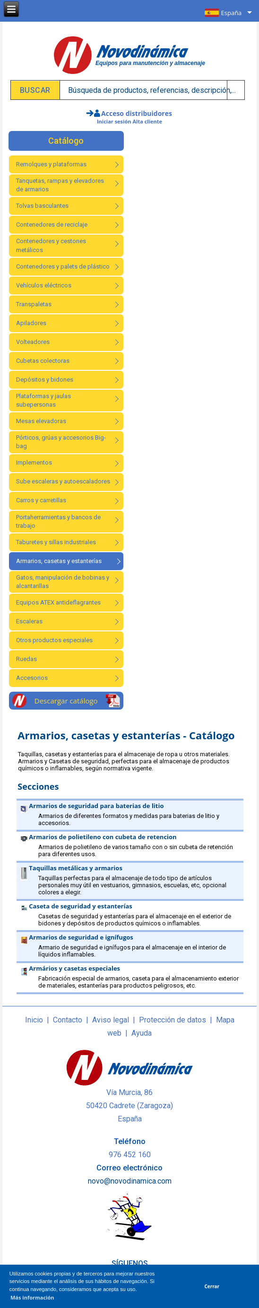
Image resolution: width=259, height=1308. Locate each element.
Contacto (67, 1019)
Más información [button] (32, 1297)
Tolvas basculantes (42, 205)
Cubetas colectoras (42, 360)
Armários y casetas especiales (74, 968)
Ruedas (26, 658)
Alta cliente (147, 121)
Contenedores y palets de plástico (63, 266)
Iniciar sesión (114, 121)
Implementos (34, 462)
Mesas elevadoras (41, 421)
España (231, 12)
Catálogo (66, 141)
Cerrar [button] (212, 1286)
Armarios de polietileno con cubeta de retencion (102, 837)
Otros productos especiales (54, 640)
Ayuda (141, 1033)
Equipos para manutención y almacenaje (150, 63)
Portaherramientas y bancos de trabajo (58, 521)
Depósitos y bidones (44, 379)
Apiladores (31, 323)
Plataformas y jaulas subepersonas (43, 400)
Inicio (34, 1019)
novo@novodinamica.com (130, 1181)
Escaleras (29, 621)
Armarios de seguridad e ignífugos (81, 937)
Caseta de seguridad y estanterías (80, 906)
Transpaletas (34, 304)
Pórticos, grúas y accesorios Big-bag (61, 442)
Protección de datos (172, 1019)
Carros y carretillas (41, 500)
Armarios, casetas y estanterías (59, 560)
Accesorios (32, 677)
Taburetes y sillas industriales (56, 542)
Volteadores (33, 341)
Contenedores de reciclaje (51, 224)
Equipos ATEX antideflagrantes (58, 602)
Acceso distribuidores (136, 113)
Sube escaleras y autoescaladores (63, 481)
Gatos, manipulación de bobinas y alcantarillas (62, 581)
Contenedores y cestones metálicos (51, 245)
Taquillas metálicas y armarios (75, 868)
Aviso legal (110, 1019)
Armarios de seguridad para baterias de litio (96, 805)
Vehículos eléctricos (43, 285)
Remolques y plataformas (51, 164)
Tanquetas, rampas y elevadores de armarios (60, 185)
